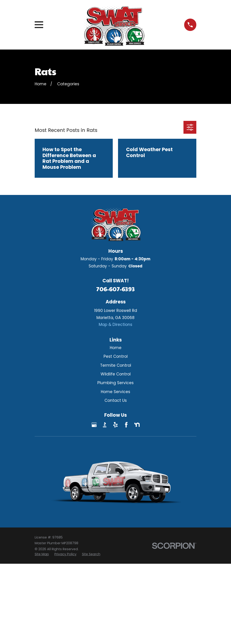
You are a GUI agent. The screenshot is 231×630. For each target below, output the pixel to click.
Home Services (115, 391)
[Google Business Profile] (94, 424)
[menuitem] (42, 554)
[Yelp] (115, 424)
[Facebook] (126, 424)
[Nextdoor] (137, 424)
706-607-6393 (115, 289)
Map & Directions (115, 324)
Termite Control (115, 365)
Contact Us (115, 400)
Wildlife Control (116, 374)
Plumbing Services (115, 383)
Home (115, 347)
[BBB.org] (104, 424)
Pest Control (116, 356)
